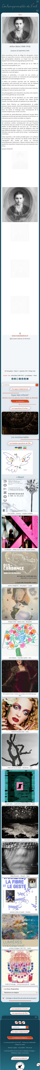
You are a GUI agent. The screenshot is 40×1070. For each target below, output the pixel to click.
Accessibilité (21, 1047)
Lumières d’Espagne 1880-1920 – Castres (20, 948)
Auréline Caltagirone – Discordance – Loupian (20, 585)
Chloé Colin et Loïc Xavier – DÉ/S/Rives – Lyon (20, 767)
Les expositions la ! (20, 408)
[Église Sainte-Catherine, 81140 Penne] (20, 354)
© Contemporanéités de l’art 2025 (12, 1042)
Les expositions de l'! (20, 1013)
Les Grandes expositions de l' (20, 443)
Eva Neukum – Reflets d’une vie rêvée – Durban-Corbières (20, 549)
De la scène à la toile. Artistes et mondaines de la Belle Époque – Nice (20, 694)
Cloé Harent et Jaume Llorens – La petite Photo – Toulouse (20, 840)
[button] (37, 11)
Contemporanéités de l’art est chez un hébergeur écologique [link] (19, 1051)
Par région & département (20, 389)
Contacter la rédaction (20, 1058)
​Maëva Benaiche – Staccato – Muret (20, 876)
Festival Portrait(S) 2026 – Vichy (20, 731)
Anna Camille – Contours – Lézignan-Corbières (20, 513)
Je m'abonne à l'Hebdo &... (20, 1038)
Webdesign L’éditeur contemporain (20, 1053)
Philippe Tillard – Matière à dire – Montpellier (20, 622)
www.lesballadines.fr (20, 336)
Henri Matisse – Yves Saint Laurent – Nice (20, 658)
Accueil (5, 375)
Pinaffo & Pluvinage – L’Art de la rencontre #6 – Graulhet (20, 984)
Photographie (9, 371)
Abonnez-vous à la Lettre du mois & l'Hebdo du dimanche (20, 398)
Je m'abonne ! (20, 401)
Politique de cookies (20, 1044)
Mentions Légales (12, 1047)
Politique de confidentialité (28, 1042)
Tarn (20, 14)
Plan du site (29, 1047)
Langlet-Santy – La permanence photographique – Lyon (20, 804)
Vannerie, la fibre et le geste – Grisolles (20, 912)
